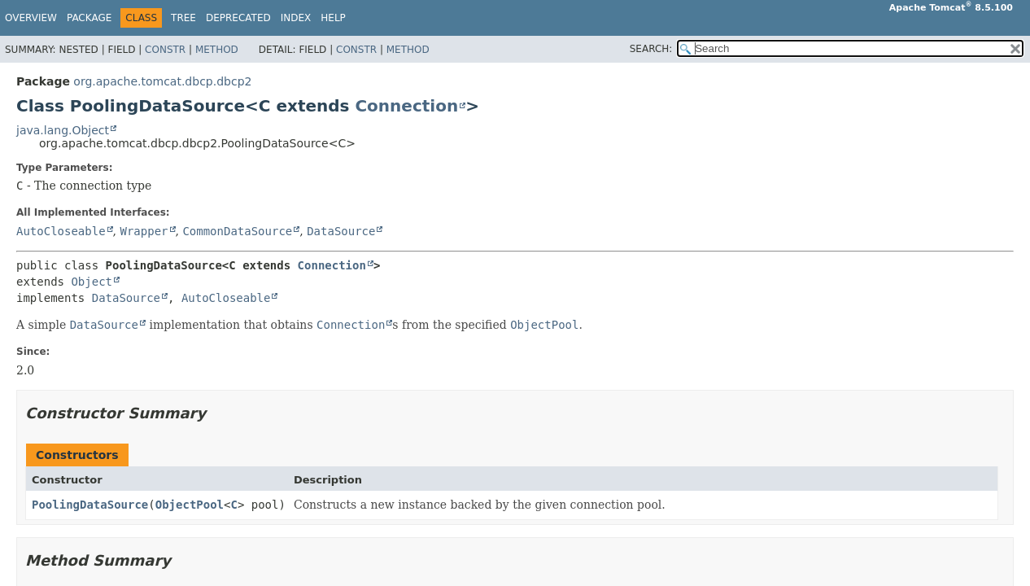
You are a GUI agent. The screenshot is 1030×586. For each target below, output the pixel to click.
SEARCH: (651, 49)
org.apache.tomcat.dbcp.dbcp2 (162, 81)
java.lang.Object (62, 130)
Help (333, 18)
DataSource (341, 231)
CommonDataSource (237, 231)
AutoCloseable (61, 231)
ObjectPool (189, 504)
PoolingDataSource (90, 504)
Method (216, 49)
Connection (406, 106)
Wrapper (144, 231)
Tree (183, 18)
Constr (165, 49)
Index (296, 18)
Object (91, 281)
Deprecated (238, 18)
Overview (31, 18)
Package (89, 18)
